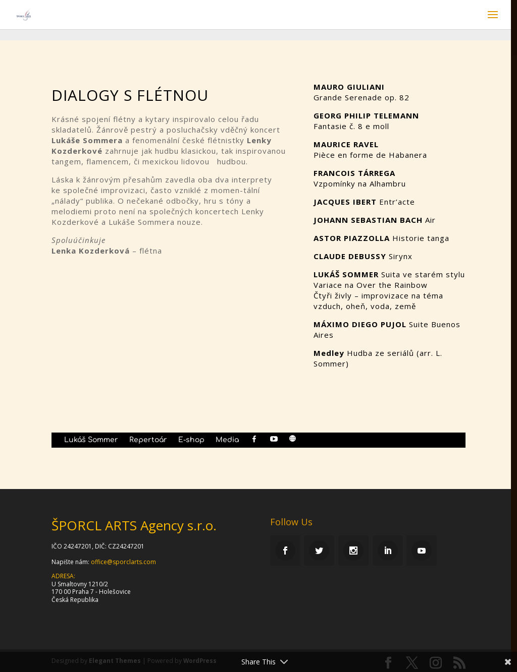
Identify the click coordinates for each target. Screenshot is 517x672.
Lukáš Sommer (91, 440)
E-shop (191, 440)
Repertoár (148, 440)
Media (227, 440)
